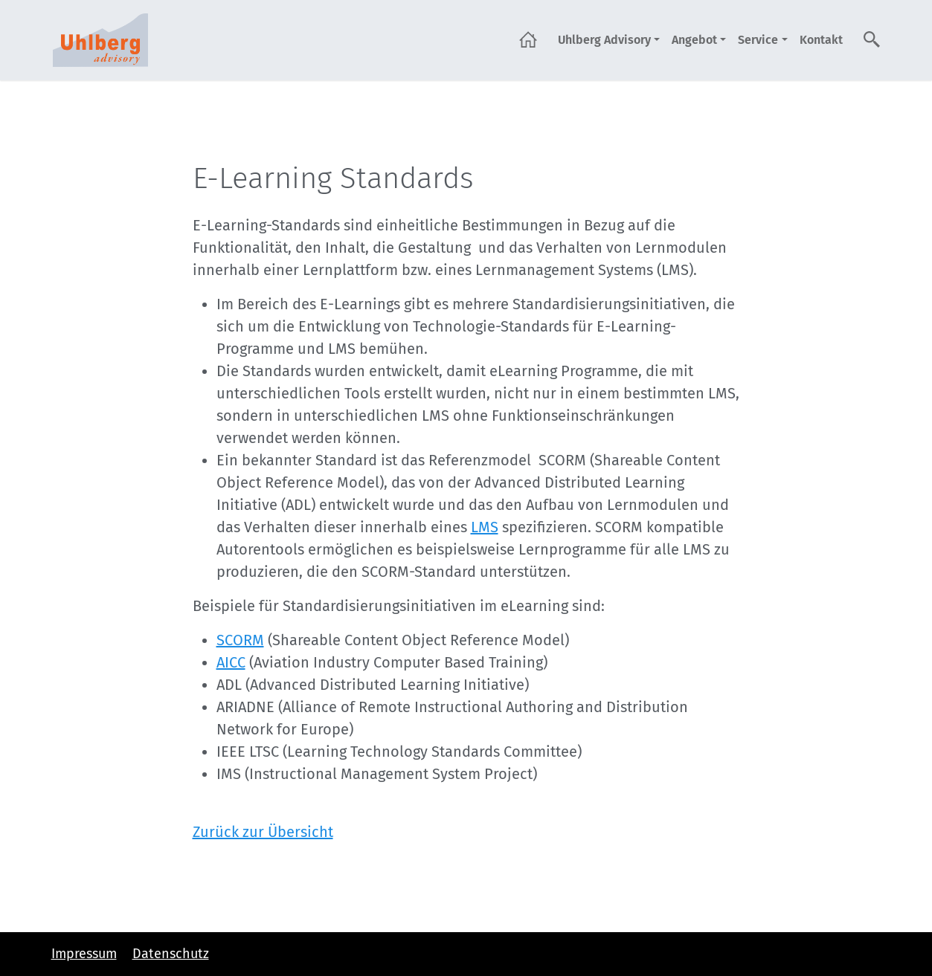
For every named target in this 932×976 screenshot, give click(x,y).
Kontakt (821, 40)
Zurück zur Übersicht (263, 832)
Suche (872, 39)
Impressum (84, 954)
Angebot (694, 40)
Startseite (528, 39)
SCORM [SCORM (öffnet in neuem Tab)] (240, 640)
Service (758, 40)
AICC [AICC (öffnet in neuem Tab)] (230, 662)
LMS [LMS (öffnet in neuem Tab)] (484, 527)
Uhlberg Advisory (604, 40)
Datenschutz (170, 954)
